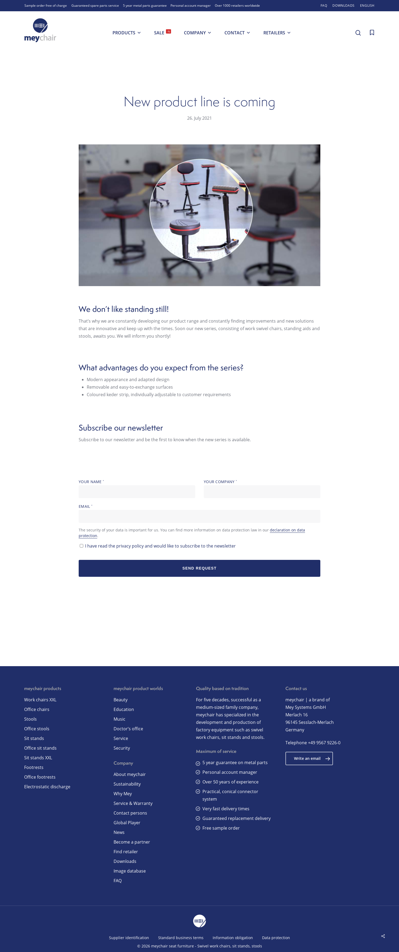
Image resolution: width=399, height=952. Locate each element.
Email (199, 513)
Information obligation (233, 937)
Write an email (312, 758)
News (119, 832)
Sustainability (127, 784)
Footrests (33, 767)
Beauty (121, 700)
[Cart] (372, 33)
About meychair (130, 774)
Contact (237, 33)
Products (127, 33)
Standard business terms (181, 937)
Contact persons (130, 813)
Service (121, 738)
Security (122, 748)
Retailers (277, 33)
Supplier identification (129, 937)
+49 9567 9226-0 (324, 743)
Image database (130, 871)
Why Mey (123, 794)
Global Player (127, 823)
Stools (30, 719)
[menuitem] (367, 6)
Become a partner (132, 842)
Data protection (276, 937)
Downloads (125, 861)
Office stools (36, 729)
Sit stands (34, 738)
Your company (262, 488)
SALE (162, 32)
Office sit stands (40, 748)
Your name (137, 488)
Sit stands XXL (38, 758)
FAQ (118, 881)
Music (119, 719)
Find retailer (126, 852)
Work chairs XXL (40, 700)
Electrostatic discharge (47, 787)
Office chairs (36, 709)
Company (198, 33)
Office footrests (40, 777)
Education (124, 709)
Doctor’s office (128, 729)
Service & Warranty (133, 803)
